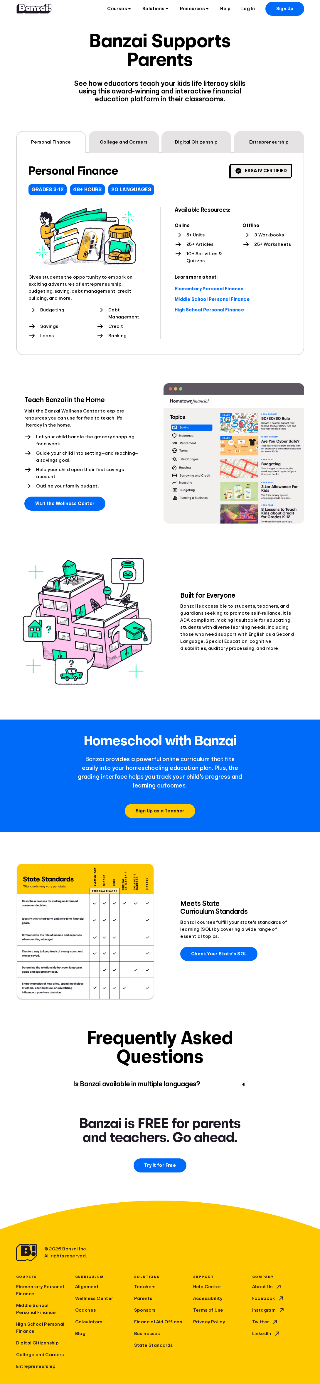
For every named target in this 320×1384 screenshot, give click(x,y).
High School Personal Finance (209, 310)
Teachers (145, 1286)
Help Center (207, 1286)
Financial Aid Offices (158, 1322)
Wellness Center (94, 1298)
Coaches (85, 1310)
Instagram (268, 1310)
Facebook (268, 1298)
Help (225, 8)
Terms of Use (208, 1310)
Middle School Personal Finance (212, 299)
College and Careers (40, 1354)
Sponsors (145, 1310)
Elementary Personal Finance (209, 289)
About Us (267, 1286)
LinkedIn (266, 1333)
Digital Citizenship (37, 1343)
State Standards (153, 1345)
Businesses (147, 1333)
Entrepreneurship (35, 1366)
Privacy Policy (209, 1322)
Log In (248, 8)
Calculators (88, 1322)
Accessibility (208, 1298)
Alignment (87, 1286)
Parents (143, 1298)
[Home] (34, 9)
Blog (80, 1333)
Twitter (265, 1321)
